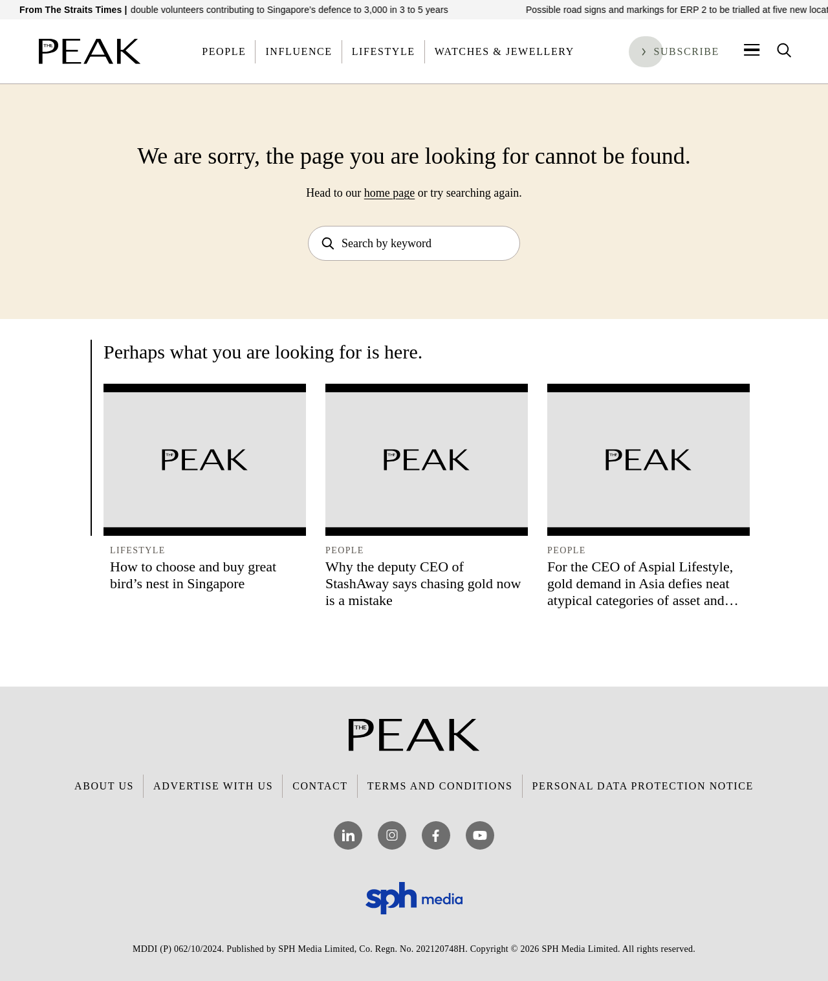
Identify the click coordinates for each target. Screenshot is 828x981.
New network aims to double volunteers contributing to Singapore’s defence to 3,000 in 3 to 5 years (252, 10)
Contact (319, 785)
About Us (104, 785)
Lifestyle (383, 51)
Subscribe (686, 51)
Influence (298, 51)
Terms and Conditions (440, 785)
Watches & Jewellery (504, 51)
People (224, 51)
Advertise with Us (213, 785)
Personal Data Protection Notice (643, 785)
